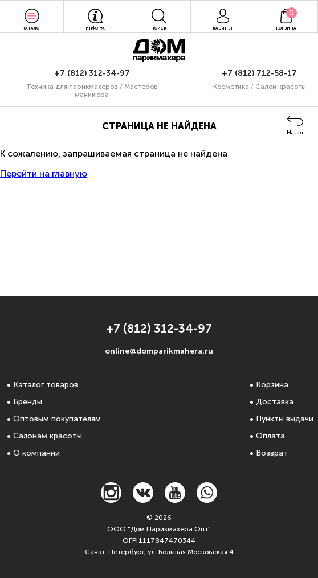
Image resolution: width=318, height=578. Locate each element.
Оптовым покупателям (57, 419)
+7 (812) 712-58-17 (259, 73)
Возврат (272, 453)
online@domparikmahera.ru (159, 351)
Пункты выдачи (284, 419)
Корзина (272, 385)
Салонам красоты (47, 436)
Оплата (270, 436)
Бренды (27, 402)
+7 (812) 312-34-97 (92, 73)
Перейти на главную (43, 173)
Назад (295, 132)
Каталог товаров (45, 385)
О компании (36, 453)
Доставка (274, 402)
